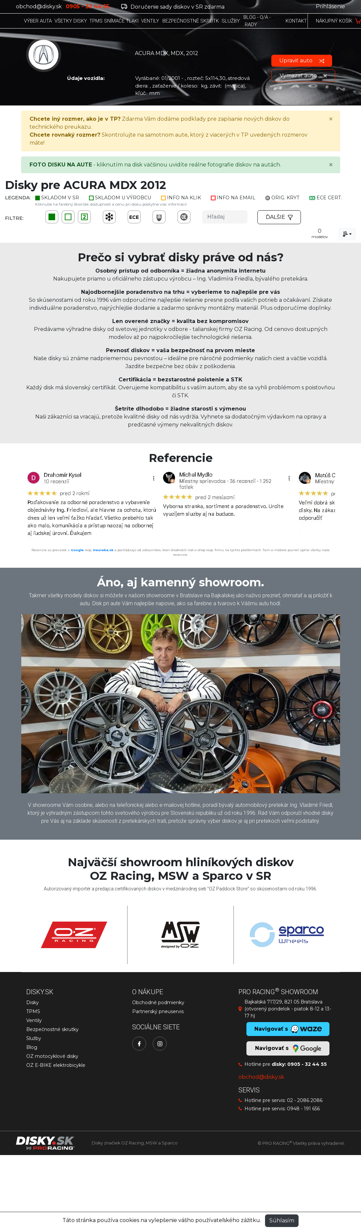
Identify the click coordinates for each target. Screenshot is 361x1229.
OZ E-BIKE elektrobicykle (55, 1065)
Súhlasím (281, 1220)
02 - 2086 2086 (304, 1100)
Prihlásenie (330, 6)
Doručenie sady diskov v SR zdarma (173, 7)
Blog (31, 1047)
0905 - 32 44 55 (307, 1064)
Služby (33, 1038)
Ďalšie (279, 217)
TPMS (33, 1011)
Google (77, 550)
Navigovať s (288, 1049)
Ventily (34, 1020)
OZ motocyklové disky (52, 1056)
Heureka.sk (103, 550)
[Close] (331, 119)
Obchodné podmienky (158, 1002)
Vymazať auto (303, 75)
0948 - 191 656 (303, 1109)
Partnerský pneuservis (158, 1011)
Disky (32, 1002)
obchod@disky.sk (39, 6)
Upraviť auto (301, 60)
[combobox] (347, 234)
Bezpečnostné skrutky (52, 1029)
